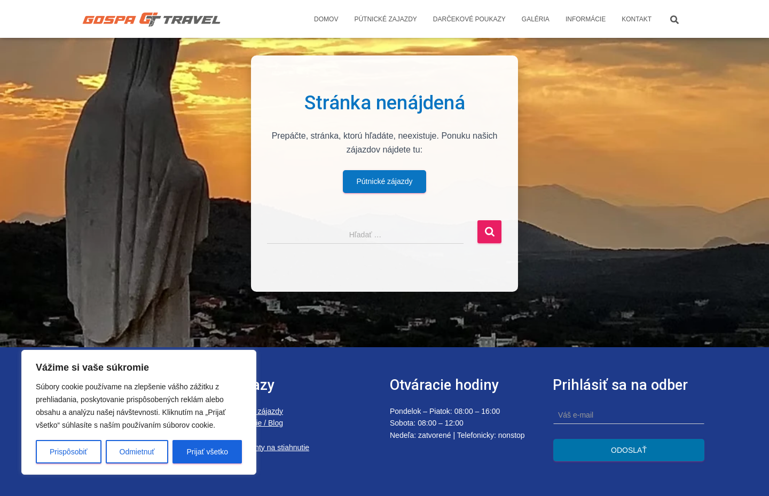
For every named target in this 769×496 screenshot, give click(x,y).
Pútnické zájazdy (384, 181)
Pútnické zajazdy (385, 19)
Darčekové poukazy (469, 19)
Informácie (586, 19)
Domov (326, 19)
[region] (138, 412)
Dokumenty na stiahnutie (268, 447)
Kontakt (637, 19)
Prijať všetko (207, 451)
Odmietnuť (137, 451)
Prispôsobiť (69, 451)
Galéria (536, 19)
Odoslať (629, 450)
